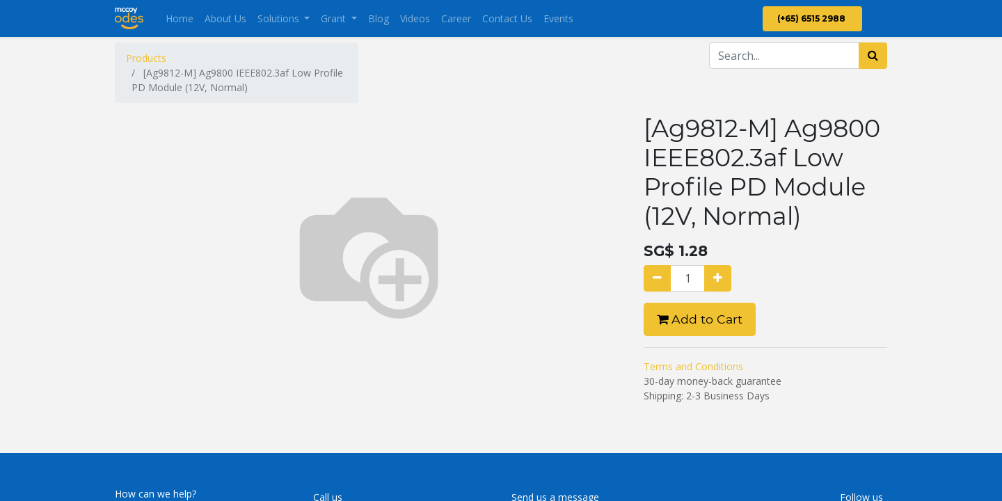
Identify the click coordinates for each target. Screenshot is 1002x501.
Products (146, 58)
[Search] (873, 55)
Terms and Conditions (693, 366)
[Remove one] (657, 278)
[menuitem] (179, 18)
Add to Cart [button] (699, 319)
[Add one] (717, 278)
